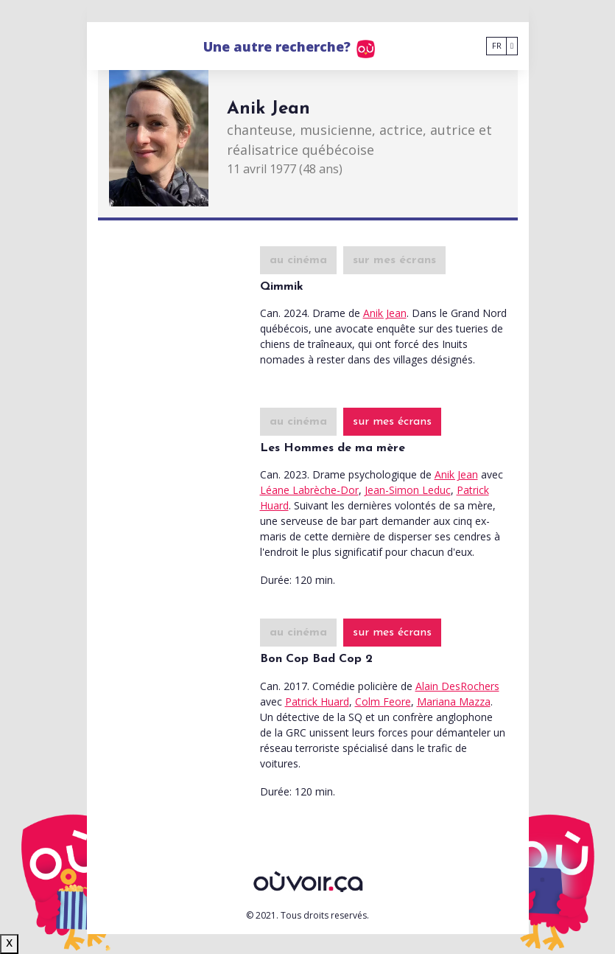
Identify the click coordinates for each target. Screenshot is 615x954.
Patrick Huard (317, 701)
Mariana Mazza (454, 701)
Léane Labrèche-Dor (309, 490)
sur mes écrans (394, 260)
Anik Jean (385, 313)
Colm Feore (383, 701)
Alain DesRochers (457, 686)
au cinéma (298, 260)
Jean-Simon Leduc (408, 490)
